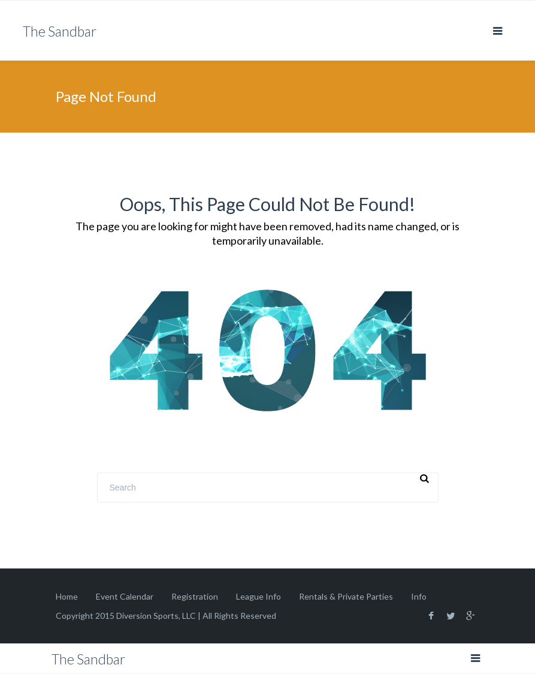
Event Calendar (124, 596)
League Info (258, 596)
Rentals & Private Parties (346, 596)
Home (67, 596)
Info (419, 596)
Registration (194, 596)
